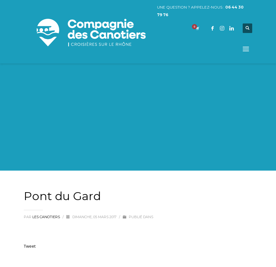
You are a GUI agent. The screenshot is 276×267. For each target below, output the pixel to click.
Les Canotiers (46, 217)
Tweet (30, 246)
